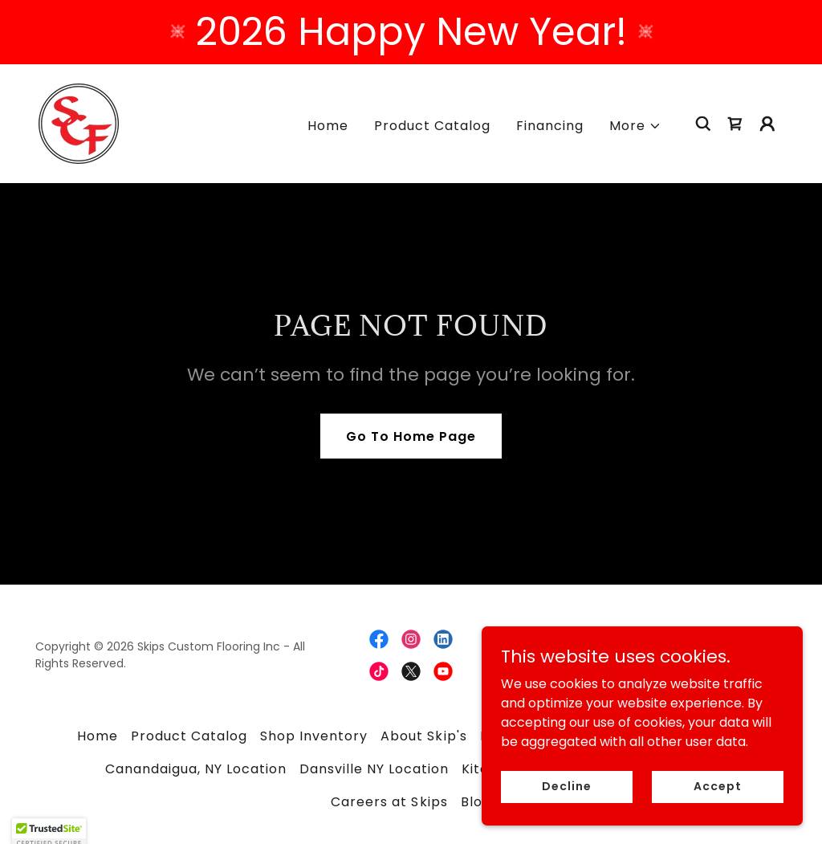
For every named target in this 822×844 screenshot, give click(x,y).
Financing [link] (550, 125)
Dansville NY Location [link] (374, 769)
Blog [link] (476, 802)
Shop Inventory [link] (314, 736)
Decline (566, 808)
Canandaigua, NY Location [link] (196, 769)
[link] (79, 122)
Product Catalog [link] (432, 125)
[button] (635, 126)
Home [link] (327, 125)
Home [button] (97, 736)
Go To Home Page (411, 436)
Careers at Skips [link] (389, 802)
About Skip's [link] (423, 736)
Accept (717, 808)
